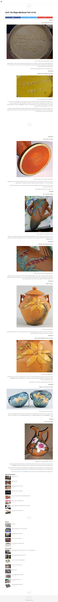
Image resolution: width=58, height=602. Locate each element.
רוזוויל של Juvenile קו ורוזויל (25, 471)
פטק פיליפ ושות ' (15, 481)
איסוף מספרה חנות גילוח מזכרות (17, 510)
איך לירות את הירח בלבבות (16, 579)
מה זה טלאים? (14, 569)
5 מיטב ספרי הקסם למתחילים (17, 533)
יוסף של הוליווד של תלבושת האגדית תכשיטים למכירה (21, 505)
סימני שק (13, 523)
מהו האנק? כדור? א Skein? (17, 538)
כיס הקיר (51, 236)
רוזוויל (36, 181)
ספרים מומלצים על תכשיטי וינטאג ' (18, 500)
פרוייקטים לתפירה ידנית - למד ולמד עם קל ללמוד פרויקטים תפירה (23, 550)
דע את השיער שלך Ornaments (17, 490)
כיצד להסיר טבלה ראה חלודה (17, 564)
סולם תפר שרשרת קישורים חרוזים (17, 574)
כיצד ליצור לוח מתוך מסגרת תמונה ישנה (19, 555)
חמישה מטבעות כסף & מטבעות (17, 584)
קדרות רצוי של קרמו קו (15, 471)
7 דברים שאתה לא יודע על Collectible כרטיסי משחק (21, 495)
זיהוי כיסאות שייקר (15, 476)
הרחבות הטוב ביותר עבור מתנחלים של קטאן (19, 528)
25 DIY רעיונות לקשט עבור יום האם (18, 543)
